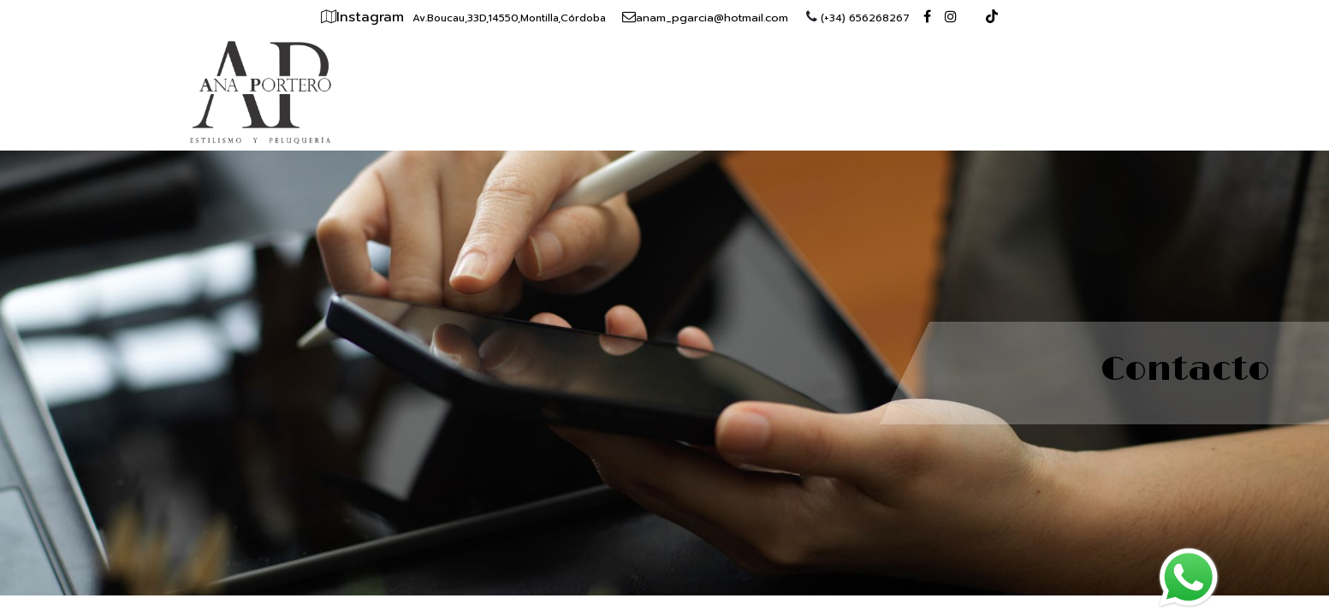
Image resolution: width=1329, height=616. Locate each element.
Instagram (372, 17)
